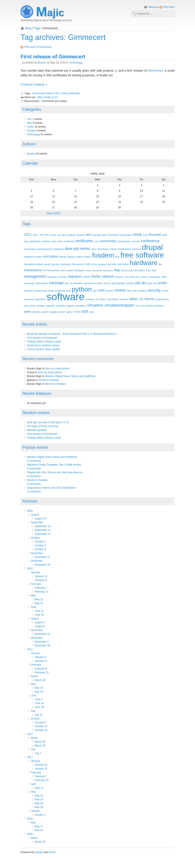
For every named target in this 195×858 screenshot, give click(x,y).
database (58, 249)
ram (95, 290)
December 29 (42, 564)
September (37, 522)
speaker (90, 299)
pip (137, 283)
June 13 (39, 610)
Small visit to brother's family (43, 345)
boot (145, 234)
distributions (124, 249)
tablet (133, 299)
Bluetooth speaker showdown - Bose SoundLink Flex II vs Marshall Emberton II (72, 333)
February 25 (42, 780)
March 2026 (53, 213)
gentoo (56, 264)
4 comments (34, 468)
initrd (63, 270)
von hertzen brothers (152, 305)
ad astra (61, 234)
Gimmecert (155, 70)
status (102, 299)
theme (149, 299)
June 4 (38, 699)
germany (66, 264)
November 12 (42, 557)
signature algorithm (35, 299)
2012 (30, 734)
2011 (28, 234)
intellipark (79, 270)
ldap (117, 270)
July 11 (39, 714)
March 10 (40, 841)
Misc (29, 122)
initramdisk (53, 270)
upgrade (50, 305)
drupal (152, 247)
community (108, 241)
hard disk (111, 264)
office (164, 276)
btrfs (164, 234)
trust (26, 305)
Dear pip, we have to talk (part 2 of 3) (48, 422)
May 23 (39, 599)
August (35, 514)
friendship (29, 264)
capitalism (34, 241)
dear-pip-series (77, 248)
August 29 (40, 518)
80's (47, 234)
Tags (37, 28)
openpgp (29, 283)
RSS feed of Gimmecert (38, 47)
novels (143, 276)
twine (33, 305)
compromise (124, 241)
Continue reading (33, 84)
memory (62, 276)
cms (96, 241)
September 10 (43, 526)
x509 (84, 311)
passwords (90, 283)
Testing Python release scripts (44, 341)
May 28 (39, 807)
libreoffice (139, 270)
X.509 (63, 93)
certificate (68, 241)
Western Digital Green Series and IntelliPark (70, 376)
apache (81, 234)
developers (104, 249)
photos (130, 283)
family (63, 256)
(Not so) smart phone (57, 368)
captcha (45, 241)
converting (30, 249)
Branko (42, 62)
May (33, 595)
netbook (108, 276)
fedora (79, 256)
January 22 (41, 768)
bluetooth (113, 234)
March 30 (40, 680)
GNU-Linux (91, 264)
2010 (30, 568)
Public (30, 126)
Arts (29, 119)
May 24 (39, 687)
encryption (51, 256)
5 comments (34, 460)
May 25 (39, 691)
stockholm (112, 299)
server (165, 290)
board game (126, 234)
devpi (114, 249)
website (35, 311)
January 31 (41, 580)
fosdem (103, 255)
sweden (124, 299)
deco (93, 249)
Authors (29, 144)
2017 (35, 234)
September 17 (43, 533)
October (35, 537)
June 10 (39, 703)
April (33, 784)
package (56, 283)
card (53, 241)
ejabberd (29, 256)
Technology (75, 62)
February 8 (41, 668)
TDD (57, 93)
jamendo (97, 270)
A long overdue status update (43, 349)
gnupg (101, 264)
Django (39, 852)
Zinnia (52, 852)
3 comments (34, 483)
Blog (28, 28)
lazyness (108, 270)
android (71, 234)
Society (31, 130)
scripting (142, 290)
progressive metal (44, 290)
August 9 (40, 626)
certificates (74, 93)
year (91, 311)
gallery (39, 264)
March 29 (40, 741)
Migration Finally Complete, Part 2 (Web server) (54, 464)
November (37, 553)
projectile (60, 290)
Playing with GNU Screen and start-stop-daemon (54, 472)
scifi (134, 290)
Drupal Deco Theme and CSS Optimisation (51, 487)
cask (59, 241)
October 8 (40, 549)
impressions (33, 270)
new (127, 276)
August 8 (40, 622)
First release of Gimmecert (53, 56)
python (82, 289)
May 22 (39, 795)
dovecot (136, 249)
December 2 (42, 641)
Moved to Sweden (48, 380)
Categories (31, 109)
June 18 (39, 707)
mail (154, 270)
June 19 (39, 614)
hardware (144, 263)
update (40, 305)
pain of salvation (74, 283)
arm (89, 234)
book (138, 234)
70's (41, 234)
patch (100, 283)
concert (135, 241)
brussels (155, 234)
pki (143, 283)
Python (49, 93)
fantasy (71, 256)
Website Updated (37, 430)
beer (104, 234)
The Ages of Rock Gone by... (43, 426)
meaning (52, 276)
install (70, 270)
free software (142, 255)
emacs (38, 256)
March (34, 676)
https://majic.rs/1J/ (47, 97)
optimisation (41, 283)
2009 (30, 510)
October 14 (41, 726)
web (27, 311)
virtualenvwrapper (119, 305)
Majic (50, 12)
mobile (86, 276)
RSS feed (169, 7)
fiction (87, 256)
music (96, 276)
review (119, 290)
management (35, 276)
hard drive (123, 264)
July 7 (38, 753)
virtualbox (80, 305)
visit (137, 305)
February (36, 583)
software (65, 296)
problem (28, 290)
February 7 (41, 587)
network (119, 276)
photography (119, 283)
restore (110, 290)
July (33, 710)
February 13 (42, 672)
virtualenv (95, 305)
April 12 (39, 787)
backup (97, 234)
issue (89, 270)
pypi (68, 290)
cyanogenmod (45, 249)
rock (128, 290)
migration (74, 276)
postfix (162, 283)
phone (107, 283)
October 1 (40, 541)
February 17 (42, 591)
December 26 (42, 645)
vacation (60, 305)
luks (148, 270)
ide (160, 264)
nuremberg (154, 276)
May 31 (39, 603)
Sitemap (153, 7)
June (33, 607)
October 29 (41, 730)
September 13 (43, 530)
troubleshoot (162, 299)
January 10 (41, 576)
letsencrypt (127, 270)
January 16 (41, 764)
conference (150, 241)
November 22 (42, 633)
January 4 (40, 657)
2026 (30, 834)
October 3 (40, 545)
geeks (47, 264)
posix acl (152, 283)
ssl (96, 299)
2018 (30, 818)
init (44, 270)
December (37, 560)
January (35, 572)
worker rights (65, 311)
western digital (49, 311)
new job (134, 276)
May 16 (39, 830)
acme (53, 234)
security (154, 290)
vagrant (70, 305)
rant (101, 290)
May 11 (39, 826)
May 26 (39, 803)
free (117, 256)
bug (26, 241)
